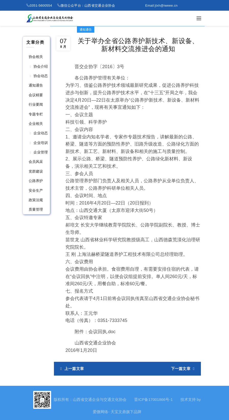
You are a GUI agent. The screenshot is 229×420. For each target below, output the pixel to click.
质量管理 (36, 209)
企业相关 (36, 124)
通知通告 (36, 85)
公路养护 (36, 181)
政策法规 (36, 200)
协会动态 (40, 76)
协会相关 (36, 57)
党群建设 (36, 171)
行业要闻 (36, 104)
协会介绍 (40, 66)
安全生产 (36, 190)
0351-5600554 (41, 5)
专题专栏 (36, 114)
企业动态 (40, 133)
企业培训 (40, 143)
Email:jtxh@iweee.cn (161, 5)
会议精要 (36, 95)
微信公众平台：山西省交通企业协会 (88, 5)
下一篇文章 (181, 368)
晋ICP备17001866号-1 (153, 399)
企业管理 (40, 152)
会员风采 (36, 162)
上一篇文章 (74, 368)
